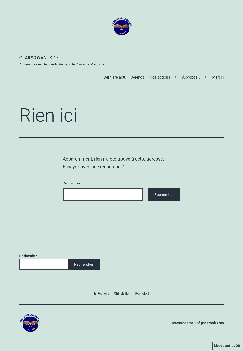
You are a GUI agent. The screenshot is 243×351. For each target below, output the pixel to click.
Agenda (138, 77)
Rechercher (28, 256)
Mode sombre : (227, 345)
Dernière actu (115, 77)
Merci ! (218, 77)
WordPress (215, 323)
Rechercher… (73, 183)
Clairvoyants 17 (39, 57)
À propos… (191, 77)
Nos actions (160, 77)
